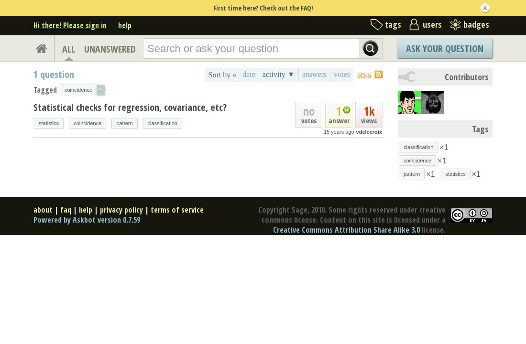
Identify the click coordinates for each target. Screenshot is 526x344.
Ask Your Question (444, 48)
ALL (68, 49)
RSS (364, 75)
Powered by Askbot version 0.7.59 (86, 220)
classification (162, 123)
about (43, 209)
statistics (49, 123)
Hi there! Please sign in (70, 25)
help (125, 25)
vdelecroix (369, 132)
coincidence (87, 123)
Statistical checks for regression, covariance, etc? (130, 107)
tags (393, 24)
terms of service (177, 209)
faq (65, 209)
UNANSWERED (110, 49)
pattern (124, 123)
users (432, 24)
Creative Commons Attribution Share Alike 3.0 (346, 230)
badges (476, 24)
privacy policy (121, 209)
